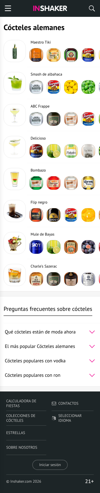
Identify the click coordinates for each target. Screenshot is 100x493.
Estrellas (15, 432)
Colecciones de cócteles (20, 418)
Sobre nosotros (21, 447)
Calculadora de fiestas (21, 403)
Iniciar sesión (50, 464)
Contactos (65, 403)
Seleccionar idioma (67, 418)
